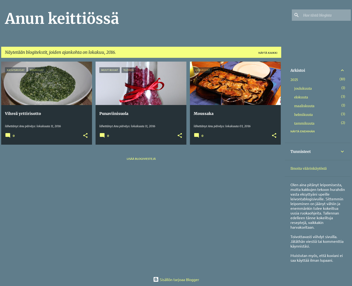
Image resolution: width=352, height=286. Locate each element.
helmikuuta (303, 115)
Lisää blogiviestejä (141, 159)
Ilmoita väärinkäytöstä (308, 168)
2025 (294, 80)
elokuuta (301, 97)
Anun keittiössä (62, 18)
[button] (85, 136)
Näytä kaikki (267, 53)
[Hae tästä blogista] (326, 15)
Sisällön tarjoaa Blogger (176, 279)
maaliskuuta (304, 106)
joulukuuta (303, 88)
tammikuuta (304, 123)
